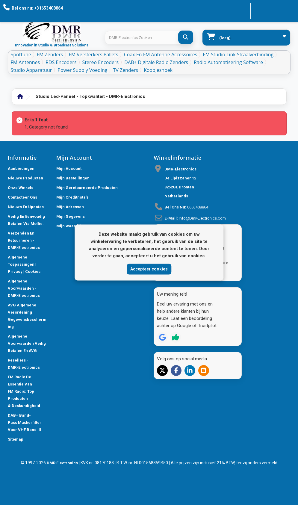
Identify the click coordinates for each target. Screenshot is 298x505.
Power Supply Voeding (82, 70)
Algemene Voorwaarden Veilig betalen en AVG (27, 343)
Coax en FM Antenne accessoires (160, 54)
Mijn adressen (70, 207)
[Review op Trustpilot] (175, 337)
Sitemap (15, 439)
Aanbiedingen (21, 168)
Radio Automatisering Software (228, 62)
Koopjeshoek (158, 70)
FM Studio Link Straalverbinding (238, 54)
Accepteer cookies (149, 269)
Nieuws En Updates (26, 207)
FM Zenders (50, 54)
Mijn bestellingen (73, 178)
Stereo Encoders (100, 62)
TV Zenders (125, 70)
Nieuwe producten (25, 178)
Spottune (21, 54)
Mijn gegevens (70, 216)
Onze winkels (20, 187)
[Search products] (149, 37)
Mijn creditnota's (72, 197)
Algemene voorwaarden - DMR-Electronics (24, 288)
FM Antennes (25, 62)
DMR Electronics (63, 463)
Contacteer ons (221, 7)
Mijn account (68, 168)
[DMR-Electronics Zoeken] (185, 37)
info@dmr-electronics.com (202, 218)
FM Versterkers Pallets (93, 54)
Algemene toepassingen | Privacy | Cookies (24, 264)
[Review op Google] (162, 337)
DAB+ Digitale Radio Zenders (156, 62)
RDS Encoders (61, 62)
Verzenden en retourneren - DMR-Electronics (24, 240)
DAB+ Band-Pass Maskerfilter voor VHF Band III (24, 422)
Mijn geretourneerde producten (87, 187)
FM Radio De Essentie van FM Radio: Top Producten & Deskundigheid (24, 391)
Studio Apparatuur (31, 70)
